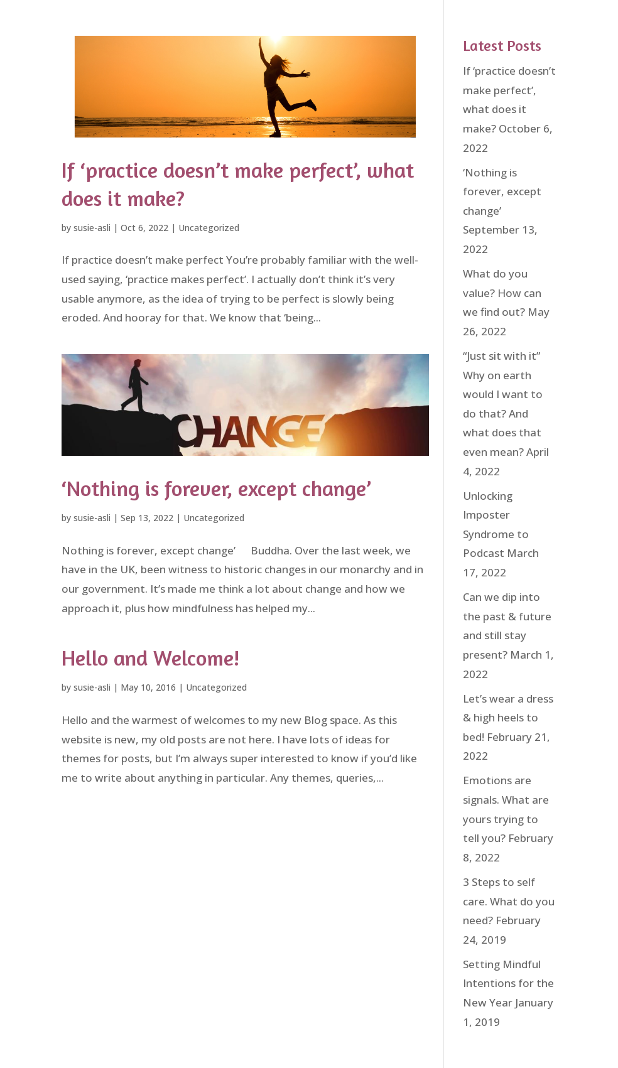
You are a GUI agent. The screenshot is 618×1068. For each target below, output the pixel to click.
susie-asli (92, 228)
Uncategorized (208, 228)
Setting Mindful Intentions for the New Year (508, 983)
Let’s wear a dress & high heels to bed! (508, 717)
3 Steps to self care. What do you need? (509, 901)
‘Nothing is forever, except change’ (216, 488)
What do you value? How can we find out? (502, 292)
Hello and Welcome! (150, 658)
